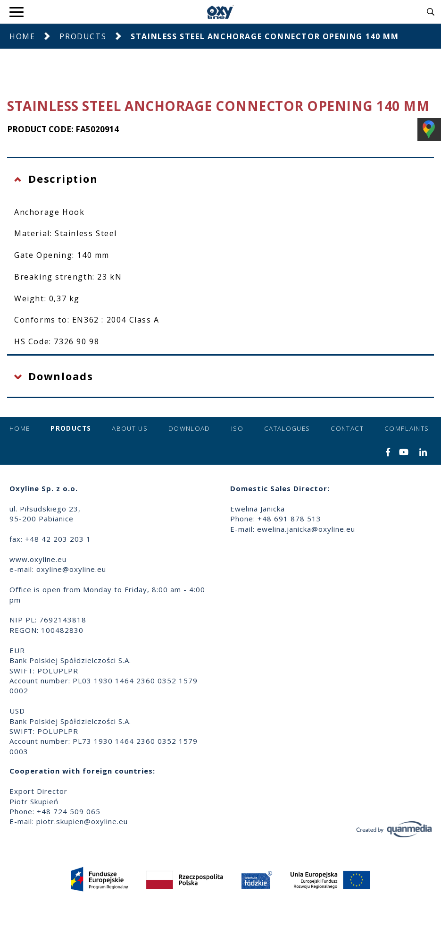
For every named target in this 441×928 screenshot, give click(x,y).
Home (22, 36)
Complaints (406, 428)
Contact (347, 428)
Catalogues (287, 428)
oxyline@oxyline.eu (71, 569)
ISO (237, 428)
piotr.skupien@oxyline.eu (82, 821)
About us (130, 428)
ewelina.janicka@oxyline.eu (306, 529)
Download (189, 428)
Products (82, 36)
